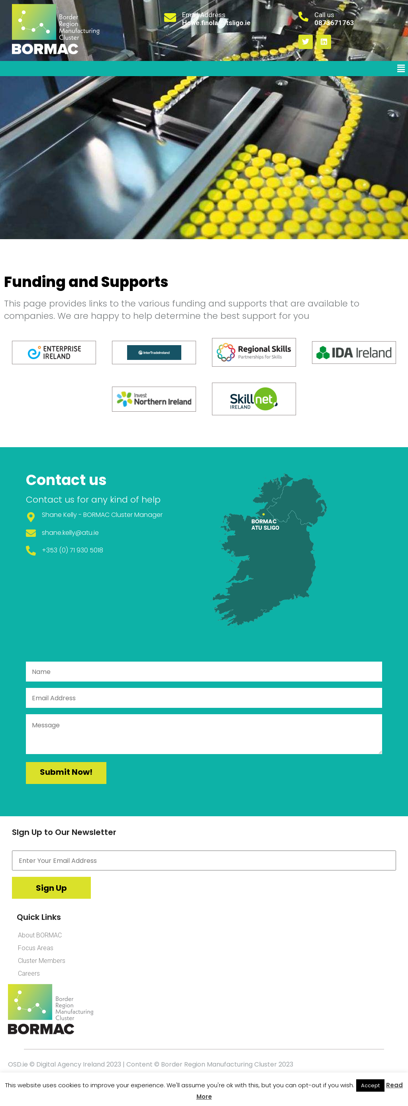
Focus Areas (35, 948)
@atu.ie (87, 532)
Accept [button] (370, 1085)
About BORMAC (40, 935)
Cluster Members (41, 961)
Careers (29, 973)
